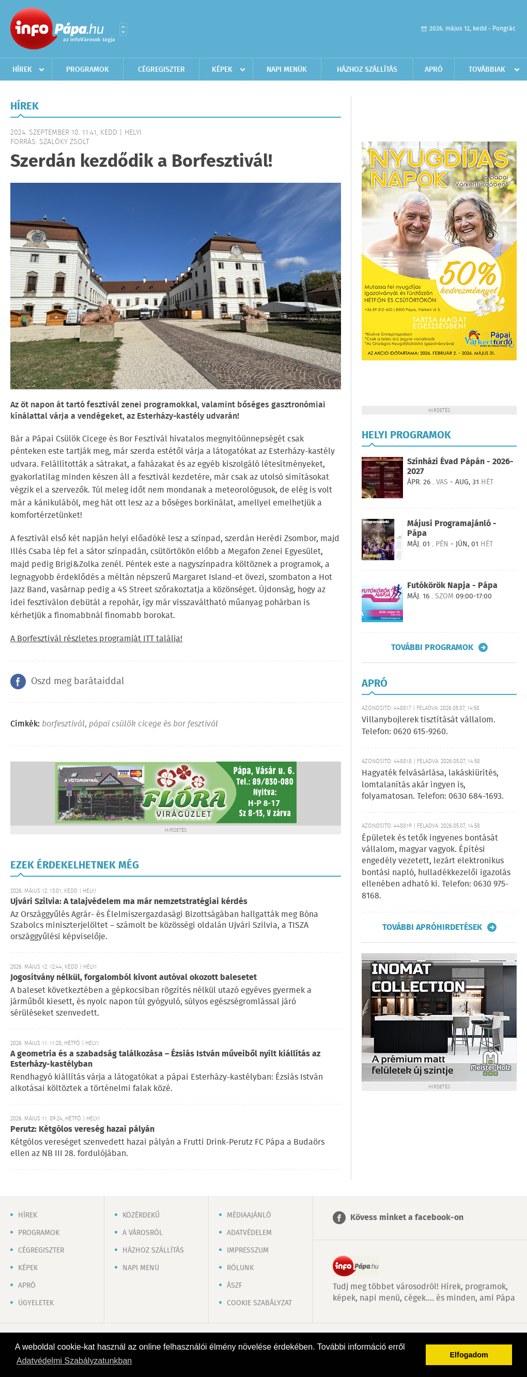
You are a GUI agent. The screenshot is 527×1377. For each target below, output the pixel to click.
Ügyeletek (36, 1303)
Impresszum (248, 1250)
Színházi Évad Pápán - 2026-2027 (460, 466)
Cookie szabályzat (259, 1303)
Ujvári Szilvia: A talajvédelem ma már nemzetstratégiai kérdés (128, 901)
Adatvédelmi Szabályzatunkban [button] (74, 1360)
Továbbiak (487, 69)
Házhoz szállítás (367, 69)
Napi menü (140, 1268)
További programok (432, 647)
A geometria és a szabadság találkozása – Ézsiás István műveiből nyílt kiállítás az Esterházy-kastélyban (165, 1059)
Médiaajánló (249, 1215)
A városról (142, 1233)
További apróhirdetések (432, 927)
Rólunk (240, 1268)
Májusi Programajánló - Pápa (452, 528)
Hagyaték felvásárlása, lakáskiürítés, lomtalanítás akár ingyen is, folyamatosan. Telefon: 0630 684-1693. (433, 785)
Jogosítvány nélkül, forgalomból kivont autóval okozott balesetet (133, 977)
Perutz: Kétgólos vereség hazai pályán (82, 1129)
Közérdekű (141, 1215)
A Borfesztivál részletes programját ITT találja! (96, 638)
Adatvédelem (249, 1233)
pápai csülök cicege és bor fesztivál (153, 724)
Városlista (123, 29)
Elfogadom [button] (469, 1355)
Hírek (22, 69)
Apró (434, 69)
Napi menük (287, 69)
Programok (87, 69)
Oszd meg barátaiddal (77, 681)
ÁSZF (234, 1285)
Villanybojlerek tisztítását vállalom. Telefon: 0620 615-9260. (428, 726)
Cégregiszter (161, 69)
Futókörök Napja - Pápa (452, 585)
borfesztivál (63, 724)
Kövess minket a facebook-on (406, 1217)
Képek (222, 69)
